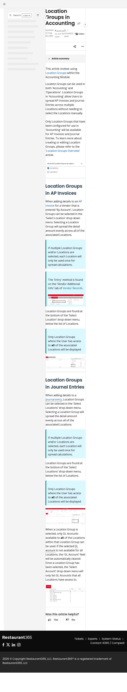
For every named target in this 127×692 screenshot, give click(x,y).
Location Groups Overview (62, 151)
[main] (65, 319)
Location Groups (56, 73)
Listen (80, 33)
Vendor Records (72, 288)
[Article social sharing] (74, 46)
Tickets (79, 639)
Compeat (118, 643)
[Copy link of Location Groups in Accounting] (78, 23)
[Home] (4, 4)
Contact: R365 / (101, 643)
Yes (53, 619)
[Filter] (38, 15)
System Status (111, 639)
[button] (20, 15)
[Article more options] (82, 46)
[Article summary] (65, 59)
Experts (93, 639)
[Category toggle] (46, 18)
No (70, 619)
